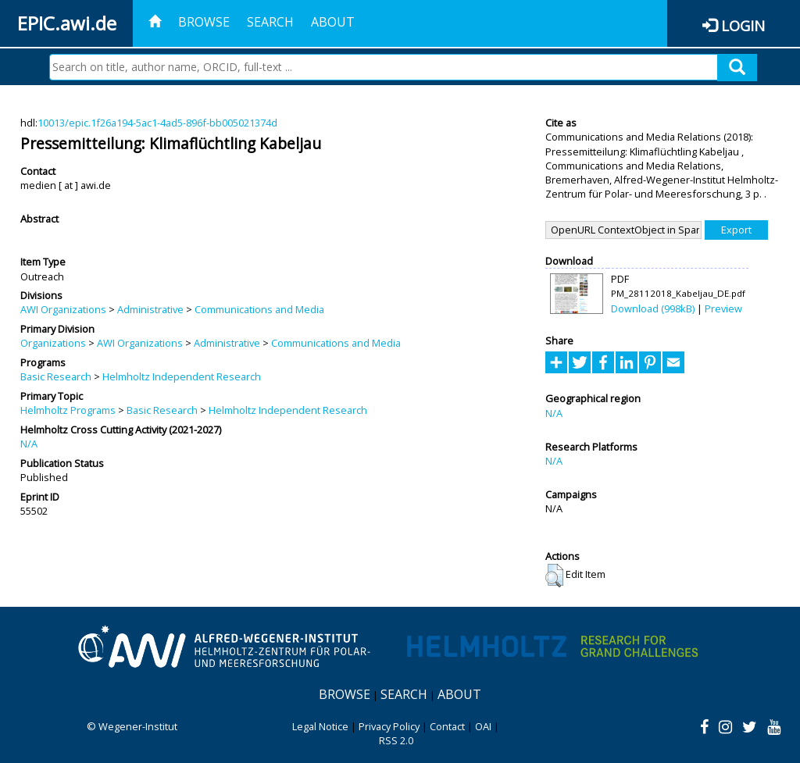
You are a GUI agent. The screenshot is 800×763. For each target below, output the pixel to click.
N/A (29, 444)
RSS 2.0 (396, 740)
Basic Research (55, 376)
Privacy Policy (389, 726)
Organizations (53, 343)
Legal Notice (320, 726)
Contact (447, 726)
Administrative (150, 309)
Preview (723, 308)
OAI (483, 726)
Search (270, 21)
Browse (204, 21)
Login (743, 25)
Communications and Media (259, 309)
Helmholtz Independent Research (181, 376)
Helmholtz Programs (68, 410)
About (333, 21)
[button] (554, 575)
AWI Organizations (63, 309)
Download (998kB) (653, 308)
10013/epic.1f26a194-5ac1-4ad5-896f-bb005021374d (157, 123)
